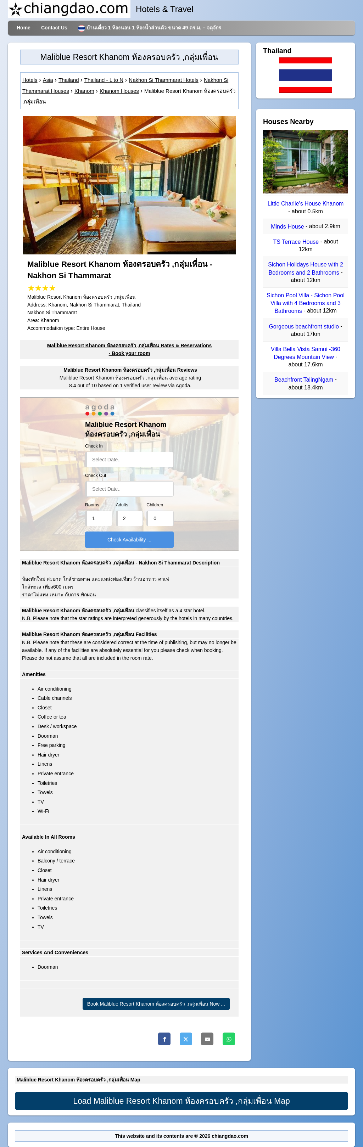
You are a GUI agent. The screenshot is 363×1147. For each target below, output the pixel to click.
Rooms (92, 504)
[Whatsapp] (229, 1039)
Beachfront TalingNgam (304, 380)
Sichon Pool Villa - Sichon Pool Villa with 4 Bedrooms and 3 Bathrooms (305, 303)
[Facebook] (164, 1039)
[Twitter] (186, 1039)
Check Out (95, 475)
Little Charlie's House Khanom (306, 204)
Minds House (288, 227)
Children (154, 504)
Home (23, 27)
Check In (94, 446)
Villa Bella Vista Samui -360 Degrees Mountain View (305, 353)
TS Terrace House (296, 242)
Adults (122, 504)
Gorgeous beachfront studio (304, 327)
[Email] (207, 1039)
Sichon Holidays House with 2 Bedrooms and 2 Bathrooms (305, 269)
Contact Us (54, 27)
